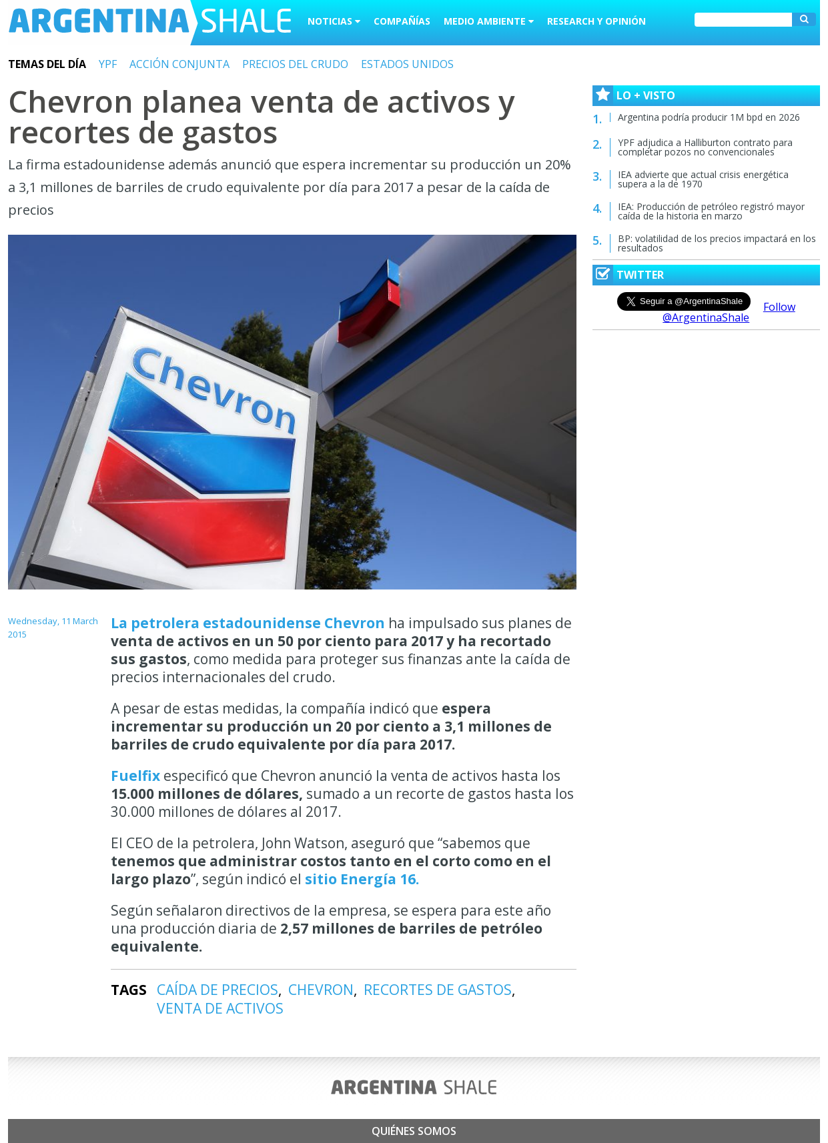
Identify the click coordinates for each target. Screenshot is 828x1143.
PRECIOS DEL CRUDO (295, 64)
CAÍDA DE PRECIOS (217, 989)
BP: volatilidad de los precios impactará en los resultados (717, 243)
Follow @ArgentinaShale (729, 312)
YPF (108, 64)
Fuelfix (137, 775)
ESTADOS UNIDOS (407, 64)
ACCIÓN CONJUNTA (179, 64)
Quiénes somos (414, 1131)
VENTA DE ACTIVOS (220, 1008)
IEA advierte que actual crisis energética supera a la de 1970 (703, 179)
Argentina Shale (150, 22)
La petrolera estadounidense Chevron (249, 623)
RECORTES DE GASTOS (438, 989)
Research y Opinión (596, 21)
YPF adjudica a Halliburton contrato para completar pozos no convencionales (705, 147)
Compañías (402, 21)
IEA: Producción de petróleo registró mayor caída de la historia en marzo (711, 211)
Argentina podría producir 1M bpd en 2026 (709, 117)
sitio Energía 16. (362, 879)
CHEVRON (321, 989)
